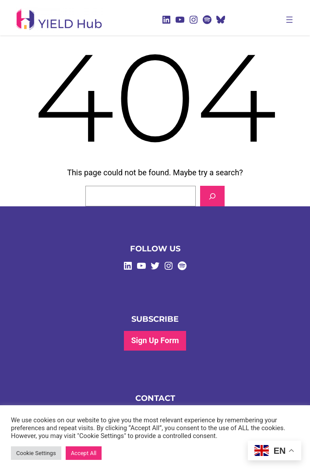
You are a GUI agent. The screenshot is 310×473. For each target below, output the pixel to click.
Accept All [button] (84, 453)
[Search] (212, 196)
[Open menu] (289, 19)
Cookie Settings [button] (36, 453)
